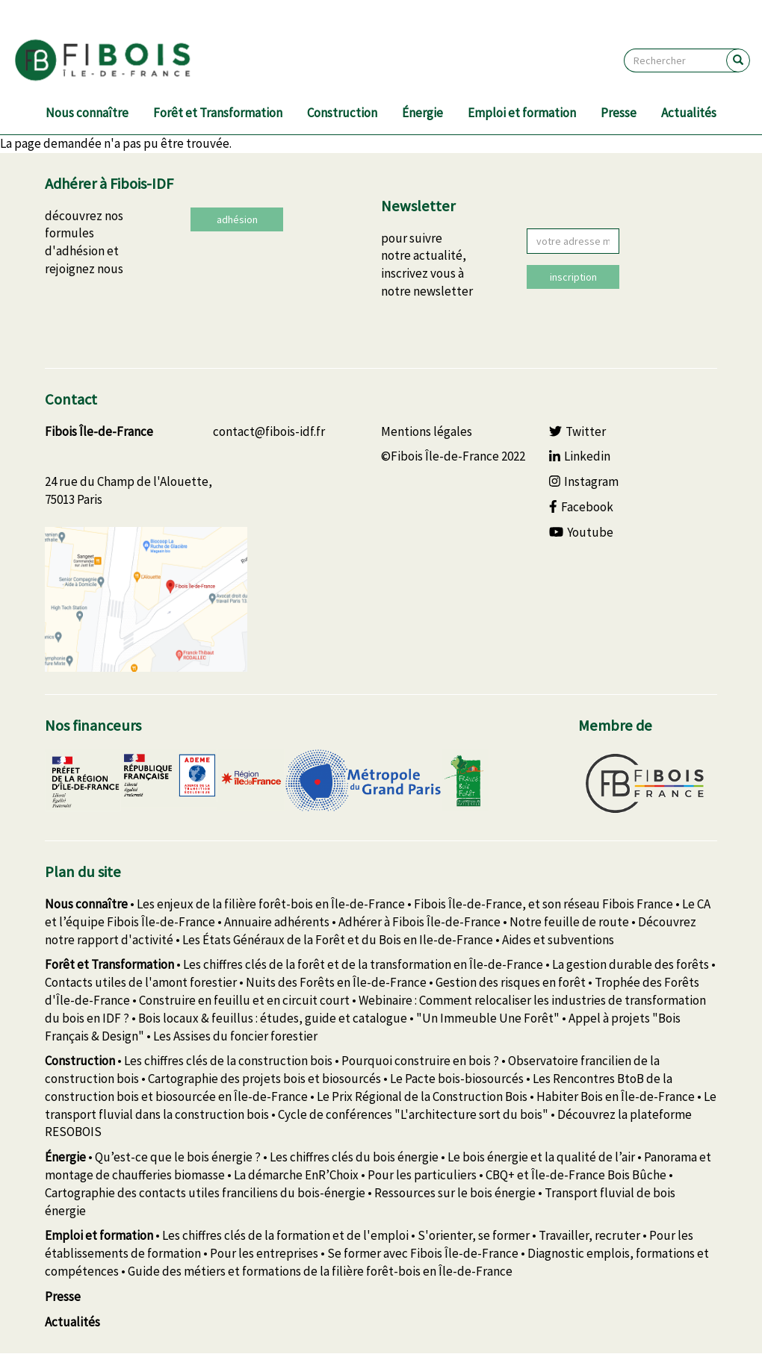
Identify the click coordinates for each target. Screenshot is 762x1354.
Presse (618, 112)
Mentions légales (426, 431)
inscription (573, 277)
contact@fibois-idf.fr (269, 431)
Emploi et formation (522, 112)
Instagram (584, 481)
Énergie (422, 112)
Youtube (581, 532)
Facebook (581, 507)
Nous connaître (87, 112)
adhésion (237, 219)
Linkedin (579, 456)
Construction (342, 112)
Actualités (688, 112)
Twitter (577, 431)
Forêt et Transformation (217, 112)
